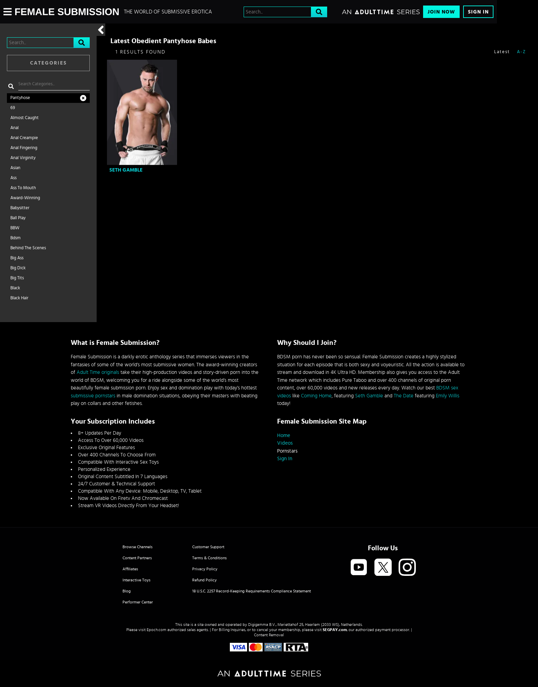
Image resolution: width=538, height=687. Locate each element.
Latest (502, 52)
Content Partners (137, 558)
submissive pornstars (93, 395)
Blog (127, 591)
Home (283, 435)
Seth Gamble (126, 170)
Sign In (478, 11)
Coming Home (316, 395)
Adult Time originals (98, 372)
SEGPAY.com (335, 630)
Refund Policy (204, 580)
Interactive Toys (136, 580)
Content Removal (269, 635)
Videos (285, 443)
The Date (403, 395)
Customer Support (208, 547)
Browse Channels (138, 547)
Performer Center (138, 602)
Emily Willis (447, 395)
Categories (48, 63)
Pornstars (287, 451)
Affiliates (130, 569)
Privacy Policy (204, 569)
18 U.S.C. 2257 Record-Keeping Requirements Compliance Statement (251, 591)
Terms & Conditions (209, 558)
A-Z (521, 52)
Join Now (441, 11)
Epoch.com (156, 630)
